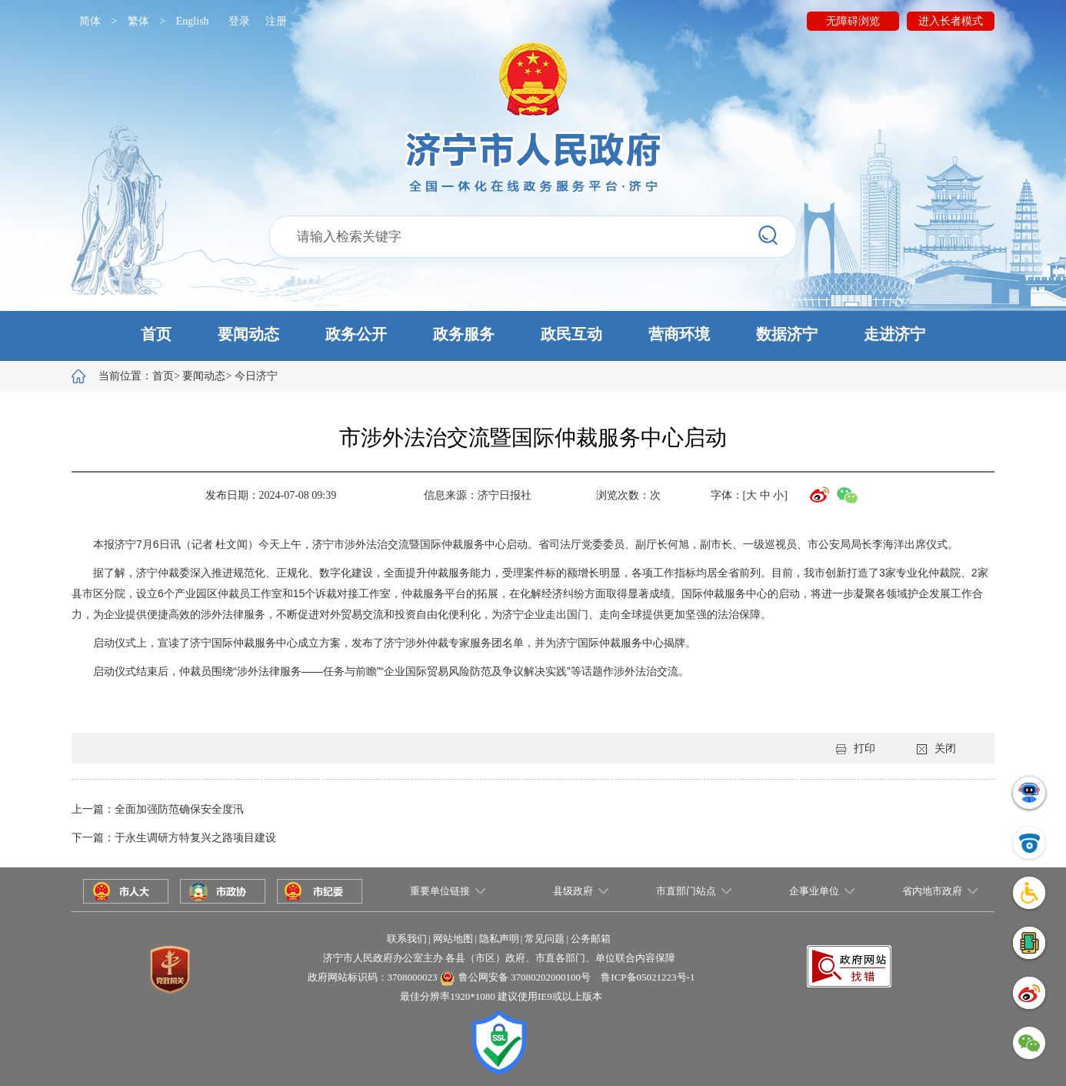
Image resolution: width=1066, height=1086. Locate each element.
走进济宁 (894, 334)
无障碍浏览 (853, 21)
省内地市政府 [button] (932, 891)
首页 (156, 334)
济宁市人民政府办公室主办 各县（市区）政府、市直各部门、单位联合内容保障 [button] (499, 958)
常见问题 (545, 938)
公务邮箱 (591, 938)
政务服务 (464, 334)
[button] (533, 336)
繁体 (138, 21)
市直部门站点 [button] (686, 891)
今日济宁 (256, 376)
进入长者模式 (950, 21)
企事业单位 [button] (814, 891)
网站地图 (453, 938)
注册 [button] (276, 21)
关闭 (936, 748)
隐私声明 (499, 938)
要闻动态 (248, 334)
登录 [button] (239, 21)
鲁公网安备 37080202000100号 (524, 977)
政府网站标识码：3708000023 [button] (373, 977)
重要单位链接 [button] (440, 891)
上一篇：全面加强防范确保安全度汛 (158, 809)
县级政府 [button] (573, 891)
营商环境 (679, 334)
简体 (90, 21)
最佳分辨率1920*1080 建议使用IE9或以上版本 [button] (501, 996)
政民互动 (571, 334)
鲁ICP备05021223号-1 (648, 977)
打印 (855, 748)
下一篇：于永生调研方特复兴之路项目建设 (174, 838)
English (192, 21)
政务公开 (356, 334)
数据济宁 (787, 334)
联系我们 (407, 938)
